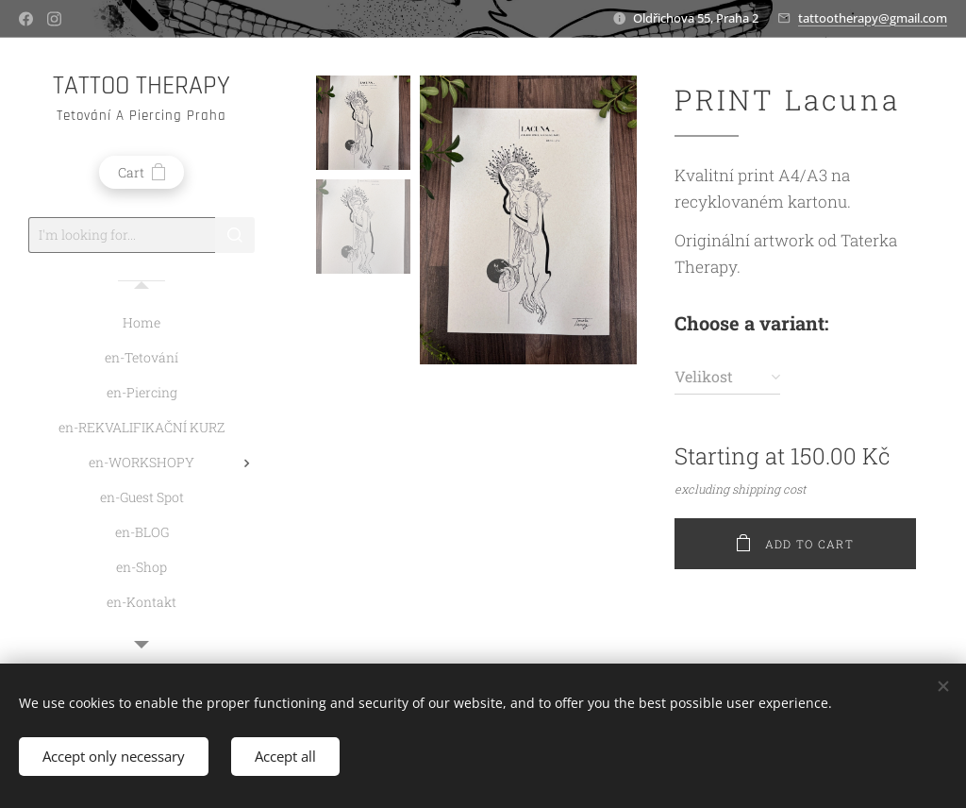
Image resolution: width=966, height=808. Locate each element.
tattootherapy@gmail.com (872, 17)
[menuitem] (141, 322)
